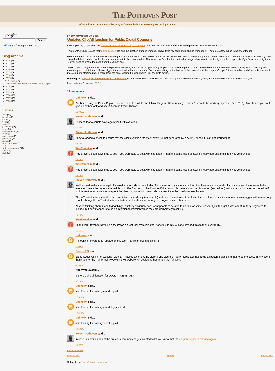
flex (4, 122)
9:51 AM (79, 281)
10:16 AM (80, 231)
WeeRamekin (84, 148)
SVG (4, 145)
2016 (8, 75)
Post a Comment (75, 350)
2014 (8, 86)
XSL (4, 153)
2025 (8, 60)
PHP (4, 133)
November (13, 81)
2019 (8, 72)
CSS (4, 119)
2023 (8, 63)
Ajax (4, 114)
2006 (8, 101)
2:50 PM (97, 83)
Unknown (81, 97)
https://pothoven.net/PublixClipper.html (104, 78)
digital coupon (108, 51)
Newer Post (73, 355)
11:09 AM (80, 112)
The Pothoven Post (144, 15)
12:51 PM (80, 297)
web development (10, 148)
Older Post (267, 355)
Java (4, 124)
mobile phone (8, 131)
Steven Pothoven (86, 116)
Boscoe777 (82, 251)
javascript (7, 126)
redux (5, 141)
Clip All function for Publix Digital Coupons (123, 45)
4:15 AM (79, 265)
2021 (8, 66)
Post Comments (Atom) (94, 362)
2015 (8, 78)
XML (4, 150)
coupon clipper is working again (197, 339)
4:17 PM (79, 215)
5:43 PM (79, 128)
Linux (5, 129)
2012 (8, 89)
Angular (6, 117)
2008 (8, 95)
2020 (8, 69)
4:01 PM (79, 159)
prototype (6, 138)
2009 (8, 92)
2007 (8, 98)
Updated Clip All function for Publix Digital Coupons (109, 39)
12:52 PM (80, 329)
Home (170, 355)
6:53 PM (79, 144)
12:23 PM (80, 345)
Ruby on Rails (9, 143)
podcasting (7, 136)
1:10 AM (79, 246)
